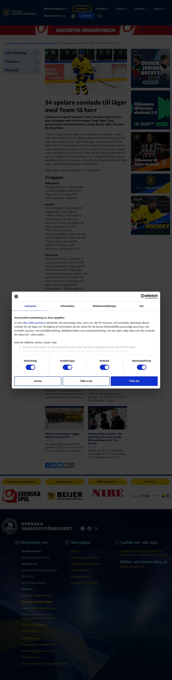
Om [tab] (142, 306)
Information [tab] (67, 306)
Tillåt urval (86, 381)
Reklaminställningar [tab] (104, 306)
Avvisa (38, 381)
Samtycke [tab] (30, 306)
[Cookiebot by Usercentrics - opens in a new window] (143, 296)
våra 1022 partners (34, 322)
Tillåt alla (134, 381)
